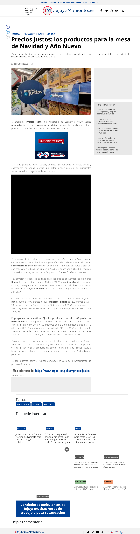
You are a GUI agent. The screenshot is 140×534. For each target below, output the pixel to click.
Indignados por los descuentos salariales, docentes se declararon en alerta (106, 122)
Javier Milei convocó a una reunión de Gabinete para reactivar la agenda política (28, 438)
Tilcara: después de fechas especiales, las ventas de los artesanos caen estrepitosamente (114, 465)
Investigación (79, 457)
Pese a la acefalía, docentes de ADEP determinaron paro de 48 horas (107, 130)
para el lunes (21, 429)
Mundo (78, 2)
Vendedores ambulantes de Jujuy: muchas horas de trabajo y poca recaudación (43, 508)
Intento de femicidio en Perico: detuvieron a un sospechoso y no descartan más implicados (106, 141)
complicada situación (111, 457)
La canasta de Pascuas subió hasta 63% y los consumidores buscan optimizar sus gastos (85, 438)
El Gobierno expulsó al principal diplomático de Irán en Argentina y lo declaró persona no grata (57, 438)
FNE (98, 2)
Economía (52, 2)
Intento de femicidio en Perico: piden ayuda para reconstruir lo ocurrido (106, 111)
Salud (85, 2)
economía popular (43, 496)
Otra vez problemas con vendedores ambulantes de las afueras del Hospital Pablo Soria (107, 151)
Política (44, 2)
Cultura (92, 2)
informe (77, 429)
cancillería (49, 429)
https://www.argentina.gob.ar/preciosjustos (62, 370)
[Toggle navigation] (17, 11)
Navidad (36, 404)
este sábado (108, 481)
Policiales (70, 2)
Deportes (61, 2)
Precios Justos (23, 404)
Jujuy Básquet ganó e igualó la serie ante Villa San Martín (86, 488)
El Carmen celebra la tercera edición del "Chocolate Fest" (114, 488)
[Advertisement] (51, 384)
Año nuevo (48, 404)
